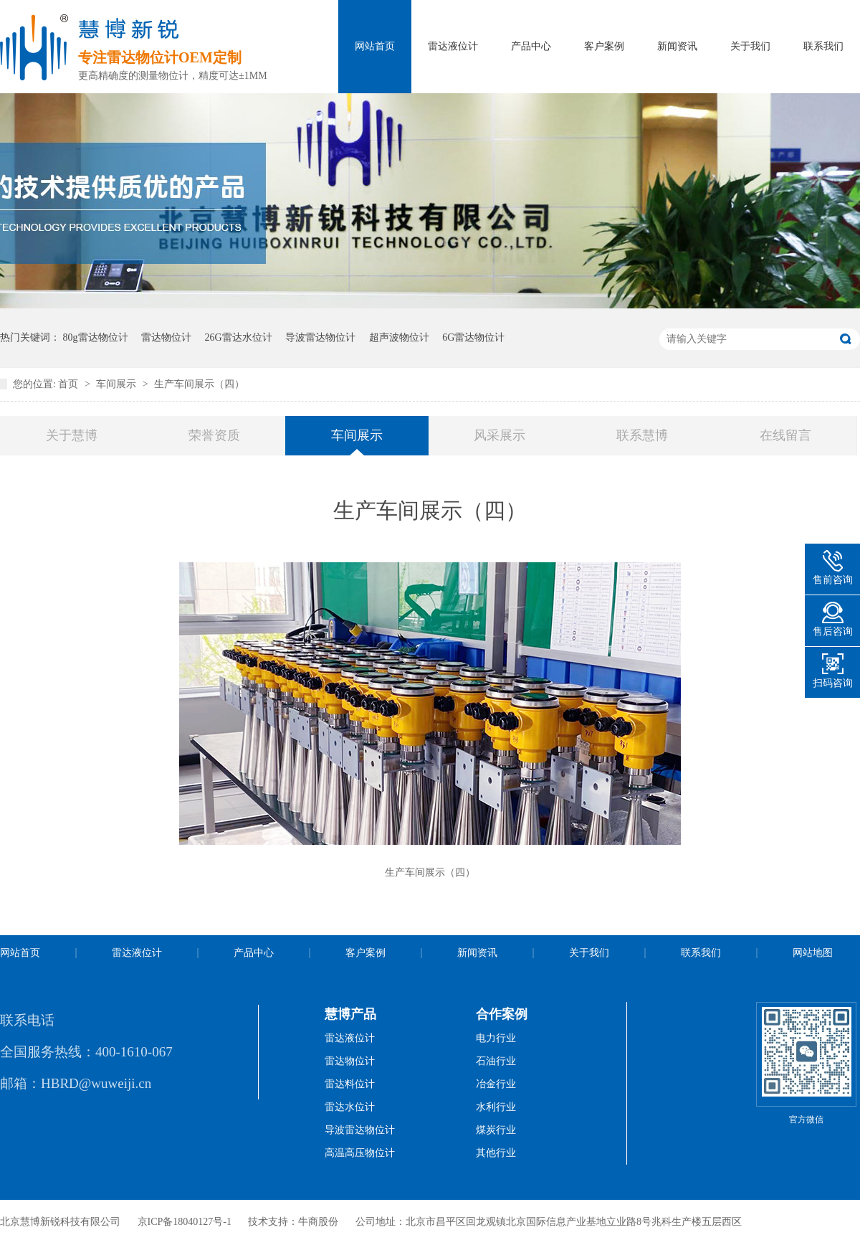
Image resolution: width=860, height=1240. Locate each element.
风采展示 (499, 435)
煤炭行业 (496, 1130)
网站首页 (375, 46)
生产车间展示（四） (199, 384)
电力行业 (496, 1038)
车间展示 (117, 384)
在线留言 (785, 435)
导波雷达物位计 (320, 337)
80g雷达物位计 (95, 337)
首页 (69, 384)
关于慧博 (71, 435)
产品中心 (531, 46)
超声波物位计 (399, 337)
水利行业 (496, 1107)
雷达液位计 (453, 46)
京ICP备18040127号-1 (184, 1221)
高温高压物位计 (360, 1152)
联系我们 (823, 46)
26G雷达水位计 (238, 337)
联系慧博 (642, 435)
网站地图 (813, 952)
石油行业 (496, 1061)
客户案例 (604, 46)
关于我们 (750, 46)
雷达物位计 (166, 337)
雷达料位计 (350, 1084)
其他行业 (496, 1152)
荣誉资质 (214, 435)
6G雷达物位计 (473, 337)
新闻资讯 (677, 46)
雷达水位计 (350, 1107)
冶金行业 (496, 1084)
